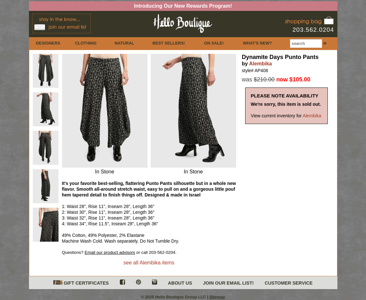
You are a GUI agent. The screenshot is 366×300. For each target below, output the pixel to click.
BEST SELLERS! (169, 43)
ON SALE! (214, 43)
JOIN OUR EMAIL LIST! (228, 283)
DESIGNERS (48, 43)
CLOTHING (86, 43)
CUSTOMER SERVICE (289, 283)
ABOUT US (180, 283)
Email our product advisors (110, 252)
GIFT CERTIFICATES (81, 283)
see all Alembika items (148, 262)
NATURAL (124, 43)
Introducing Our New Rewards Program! (183, 6)
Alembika (260, 63)
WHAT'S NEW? (257, 43)
